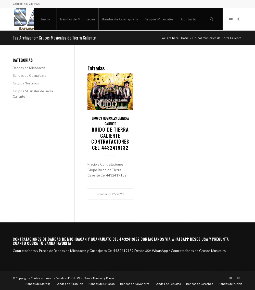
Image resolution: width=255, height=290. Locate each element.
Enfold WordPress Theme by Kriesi (91, 278)
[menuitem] (45, 19)
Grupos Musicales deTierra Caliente (33, 93)
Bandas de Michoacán (29, 68)
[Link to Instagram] (238, 19)
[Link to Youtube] (231, 19)
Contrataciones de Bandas (48, 278)
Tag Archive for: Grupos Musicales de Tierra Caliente (54, 38)
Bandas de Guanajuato (29, 75)
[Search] (211, 19)
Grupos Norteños (26, 83)
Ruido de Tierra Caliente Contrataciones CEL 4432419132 (110, 138)
